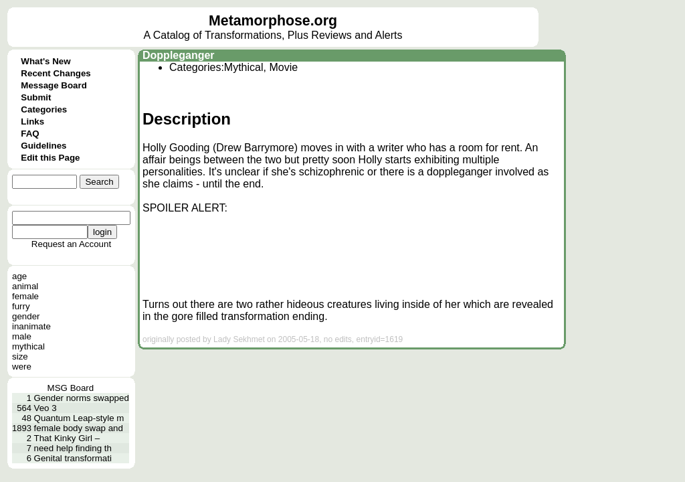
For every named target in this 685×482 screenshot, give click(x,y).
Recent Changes (55, 73)
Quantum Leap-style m (79, 418)
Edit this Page (50, 158)
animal (25, 286)
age (19, 276)
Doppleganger (178, 55)
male (21, 336)
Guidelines (43, 146)
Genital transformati (73, 458)
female (25, 296)
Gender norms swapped (81, 398)
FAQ (30, 134)
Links (32, 121)
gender (26, 316)
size (20, 356)
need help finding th (73, 448)
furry (21, 306)
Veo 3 (45, 408)
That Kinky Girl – (67, 438)
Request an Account (71, 244)
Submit (36, 97)
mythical (28, 346)
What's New (45, 61)
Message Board (54, 85)
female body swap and (78, 428)
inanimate (31, 326)
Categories (44, 109)
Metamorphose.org (273, 21)
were (21, 367)
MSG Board (70, 388)
